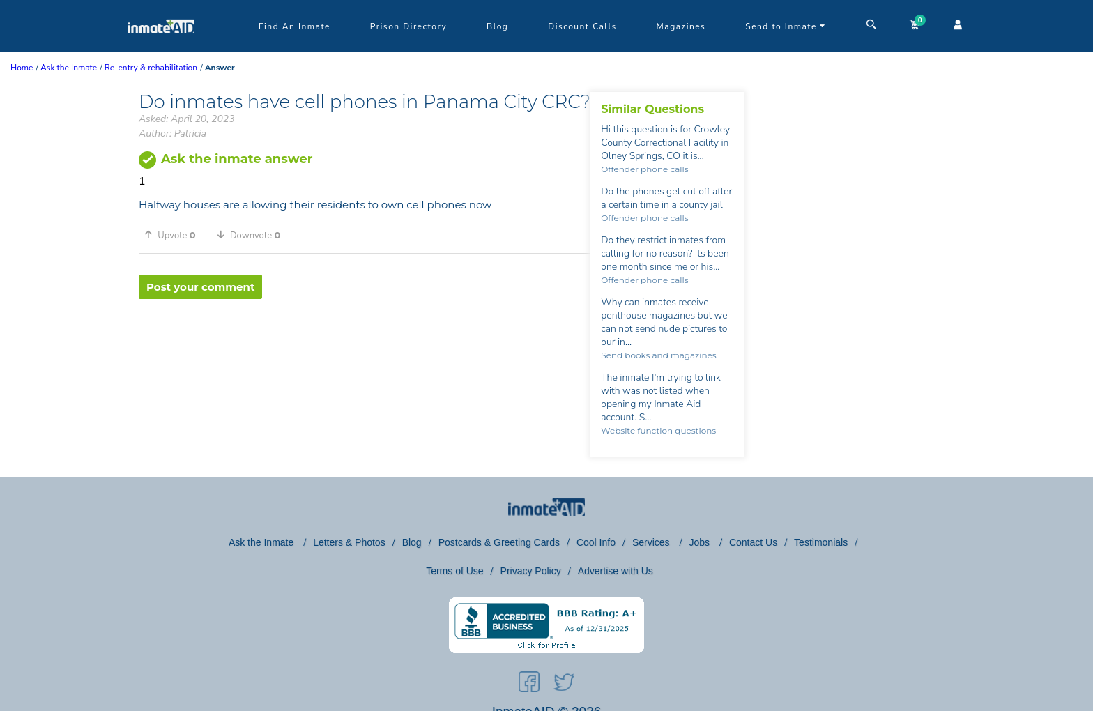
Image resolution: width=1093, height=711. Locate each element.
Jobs (700, 542)
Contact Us (753, 542)
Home (21, 67)
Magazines (681, 26)
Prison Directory (408, 26)
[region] (364, 344)
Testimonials (821, 542)
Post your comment (200, 286)
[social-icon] (529, 684)
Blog (497, 26)
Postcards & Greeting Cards (499, 542)
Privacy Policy (530, 570)
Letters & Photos (349, 542)
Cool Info (596, 542)
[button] (175, 235)
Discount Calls (582, 26)
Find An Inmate (294, 26)
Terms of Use (454, 570)
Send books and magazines (658, 355)
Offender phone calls (644, 169)
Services (652, 542)
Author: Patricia (172, 133)
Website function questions (658, 430)
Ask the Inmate (262, 542)
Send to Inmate (785, 26)
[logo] (161, 48)
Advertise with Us (615, 570)
